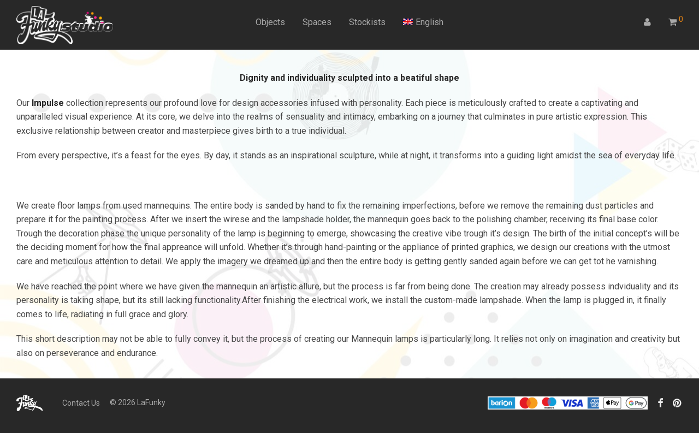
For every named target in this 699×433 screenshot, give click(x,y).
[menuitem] (423, 22)
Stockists (367, 22)
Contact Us (81, 403)
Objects (270, 22)
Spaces (317, 22)
